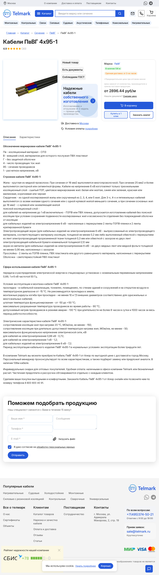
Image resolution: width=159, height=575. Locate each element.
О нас (6, 511)
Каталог (44, 13)
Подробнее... (53, 568)
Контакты (111, 3)
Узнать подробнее (85, 565)
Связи (43, 22)
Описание (9, 140)
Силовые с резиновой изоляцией (23, 496)
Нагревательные (141, 22)
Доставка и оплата (71, 3)
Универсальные (99, 496)
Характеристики (30, 140)
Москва (11, 3)
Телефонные (102, 22)
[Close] (59, 550)
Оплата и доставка (44, 527)
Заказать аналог (141, 115)
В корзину (128, 106)
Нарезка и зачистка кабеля (45, 519)
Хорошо (106, 565)
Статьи (37, 540)
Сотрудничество (74, 511)
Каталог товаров (43, 511)
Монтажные (11, 22)
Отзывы (38, 533)
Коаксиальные (120, 22)
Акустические (84, 22)
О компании (50, 3)
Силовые (54, 22)
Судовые (68, 22)
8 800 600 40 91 (34, 386)
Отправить (18, 458)
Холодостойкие (54, 489)
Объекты (8, 523)
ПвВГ (117, 64)
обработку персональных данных (57, 450)
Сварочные (77, 496)
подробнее (71, 132)
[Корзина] (151, 13)
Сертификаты (11, 517)
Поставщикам (93, 3)
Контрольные (28, 22)
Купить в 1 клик (116, 115)
